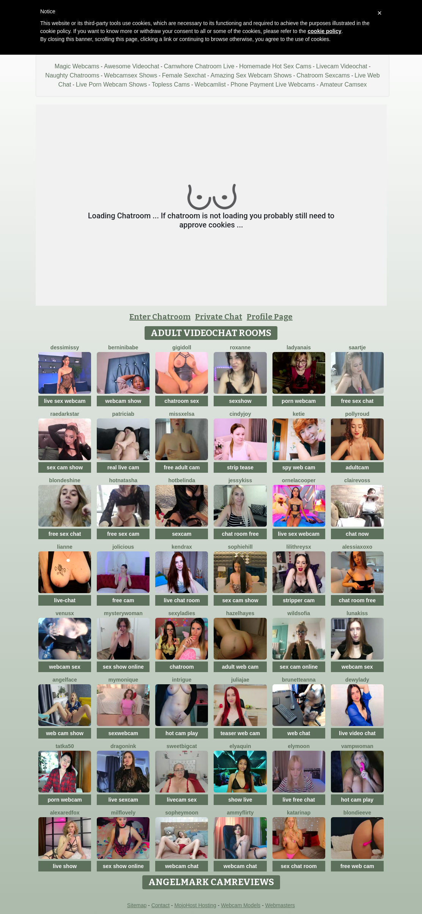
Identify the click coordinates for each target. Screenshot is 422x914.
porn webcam (299, 401)
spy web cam (298, 467)
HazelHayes (240, 613)
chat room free (240, 534)
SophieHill (240, 547)
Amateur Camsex (343, 84)
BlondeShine (64, 480)
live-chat (65, 600)
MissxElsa (181, 414)
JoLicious (123, 547)
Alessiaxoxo (357, 547)
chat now (357, 534)
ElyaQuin (240, 746)
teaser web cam (240, 733)
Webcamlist (210, 84)
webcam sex (64, 667)
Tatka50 (64, 746)
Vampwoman (357, 746)
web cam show (64, 733)
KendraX (182, 547)
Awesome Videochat (131, 66)
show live (240, 800)
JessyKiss (240, 480)
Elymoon (299, 746)
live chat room (182, 600)
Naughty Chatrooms (72, 75)
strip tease (240, 467)
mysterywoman (123, 613)
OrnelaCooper (299, 480)
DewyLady (357, 680)
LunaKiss (357, 613)
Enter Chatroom (160, 316)
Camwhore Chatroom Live (199, 66)
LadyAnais (299, 347)
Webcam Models (240, 905)
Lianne (64, 547)
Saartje (357, 347)
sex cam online (299, 667)
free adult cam (182, 467)
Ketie (299, 414)
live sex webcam (65, 401)
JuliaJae (240, 680)
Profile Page (270, 316)
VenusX (64, 613)
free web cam (357, 866)
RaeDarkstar (64, 414)
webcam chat (181, 866)
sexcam (181, 534)
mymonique (123, 680)
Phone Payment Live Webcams (272, 84)
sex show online (123, 667)
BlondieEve (357, 813)
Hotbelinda (181, 480)
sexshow (240, 401)
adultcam (357, 467)
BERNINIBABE (123, 347)
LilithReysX (299, 547)
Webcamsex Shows (130, 75)
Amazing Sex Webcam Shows (251, 75)
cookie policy (325, 31)
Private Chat (218, 316)
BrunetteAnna (299, 680)
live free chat (298, 800)
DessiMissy (64, 347)
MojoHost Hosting (195, 905)
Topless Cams (171, 84)
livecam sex (182, 800)
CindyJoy (240, 414)
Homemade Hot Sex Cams (275, 66)
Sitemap (136, 905)
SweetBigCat (182, 746)
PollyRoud (357, 414)
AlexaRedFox (65, 813)
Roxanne (240, 347)
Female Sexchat (184, 75)
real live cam (123, 467)
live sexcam (123, 800)
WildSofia (298, 613)
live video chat (357, 733)
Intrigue (181, 680)
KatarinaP (298, 813)
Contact (160, 905)
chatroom (182, 667)
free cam (123, 600)
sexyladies (181, 613)
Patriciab (123, 414)
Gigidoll (181, 347)
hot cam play (181, 733)
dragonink (123, 746)
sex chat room (299, 866)
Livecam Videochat (341, 66)
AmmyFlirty (240, 813)
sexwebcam (123, 733)
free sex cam (123, 534)
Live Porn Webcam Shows (111, 84)
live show (65, 866)
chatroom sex (181, 401)
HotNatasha (123, 480)
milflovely (123, 813)
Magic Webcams (77, 66)
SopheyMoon (181, 813)
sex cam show (65, 467)
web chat (298, 733)
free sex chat (357, 401)
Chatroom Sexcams (323, 75)
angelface (64, 680)
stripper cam (299, 600)
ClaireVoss (357, 480)
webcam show (123, 401)
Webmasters (280, 905)
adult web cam (240, 667)
